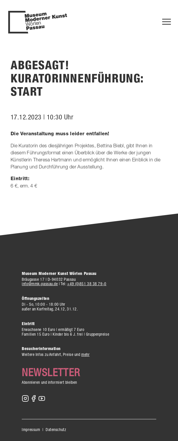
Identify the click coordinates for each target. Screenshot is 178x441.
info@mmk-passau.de (40, 283)
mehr (85, 354)
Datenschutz (56, 429)
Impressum (31, 429)
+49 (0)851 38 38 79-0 (87, 283)
